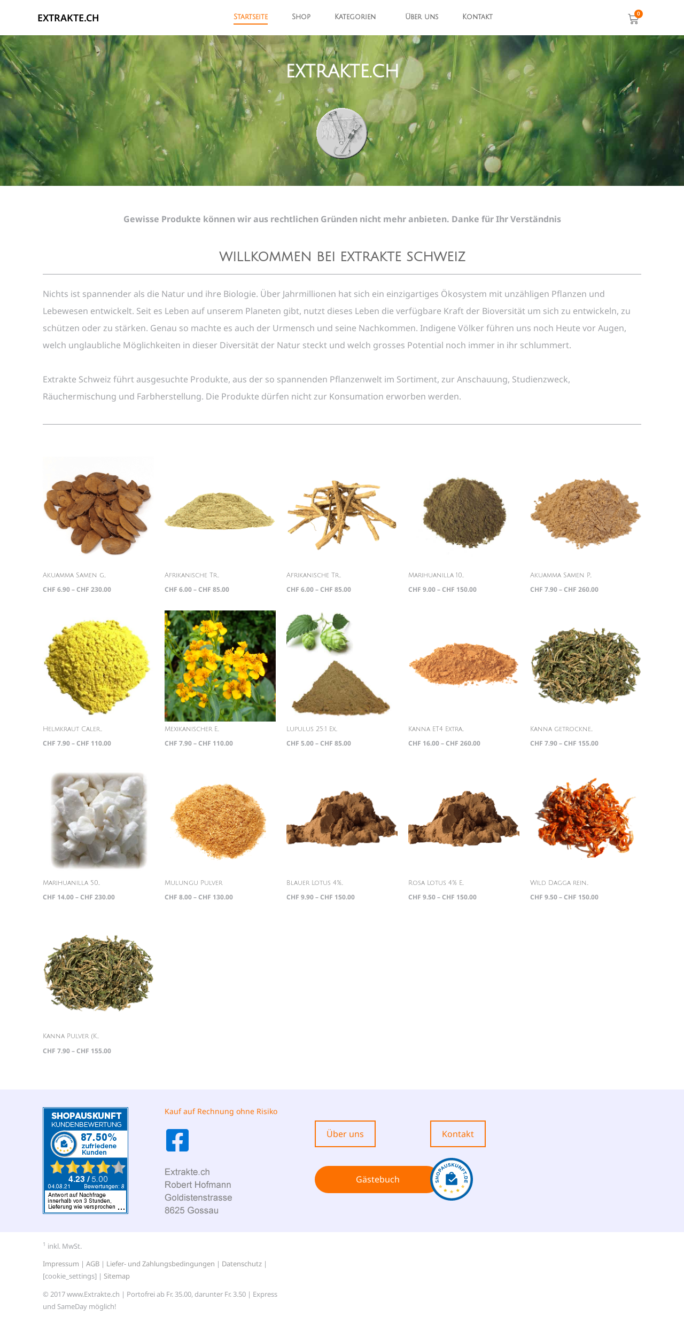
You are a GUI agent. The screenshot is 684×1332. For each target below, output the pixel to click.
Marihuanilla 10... (436, 575)
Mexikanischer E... (192, 729)
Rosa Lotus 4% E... (436, 883)
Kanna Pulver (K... (71, 1036)
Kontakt (477, 17)
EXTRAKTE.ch (68, 17)
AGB (92, 1263)
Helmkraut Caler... (72, 729)
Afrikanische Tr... (192, 575)
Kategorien (355, 17)
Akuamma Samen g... (74, 575)
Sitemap (117, 1276)
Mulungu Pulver (193, 883)
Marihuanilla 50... (71, 883)
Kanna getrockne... (561, 729)
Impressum (61, 1263)
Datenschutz (242, 1263)
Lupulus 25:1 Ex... (311, 729)
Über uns (421, 17)
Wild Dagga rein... (559, 883)
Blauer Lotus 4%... (314, 883)
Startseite (251, 17)
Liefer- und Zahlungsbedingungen (160, 1263)
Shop (301, 17)
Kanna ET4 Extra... (436, 729)
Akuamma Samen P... (561, 575)
